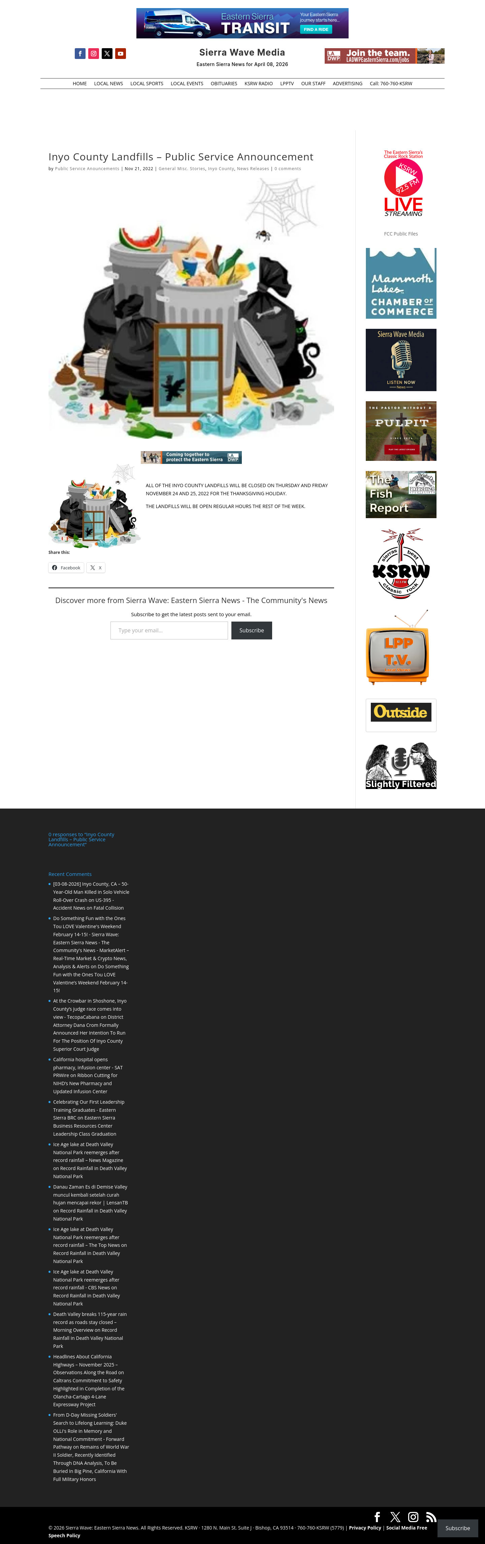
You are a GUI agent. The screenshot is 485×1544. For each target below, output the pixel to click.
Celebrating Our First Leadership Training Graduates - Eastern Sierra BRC (89, 1109)
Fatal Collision (109, 907)
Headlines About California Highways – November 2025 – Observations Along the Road (85, 1364)
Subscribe (251, 630)
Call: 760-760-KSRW (391, 84)
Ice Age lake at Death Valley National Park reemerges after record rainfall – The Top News (86, 1236)
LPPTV (287, 84)
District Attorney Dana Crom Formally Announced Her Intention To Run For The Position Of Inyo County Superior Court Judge (89, 1032)
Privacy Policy (365, 1527)
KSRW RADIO (259, 84)
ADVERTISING (348, 84)
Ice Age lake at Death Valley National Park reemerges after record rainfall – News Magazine (88, 1151)
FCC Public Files (401, 233)
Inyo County (221, 168)
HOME (80, 84)
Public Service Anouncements (87, 168)
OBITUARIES (224, 84)
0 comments (287, 168)
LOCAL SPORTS (146, 84)
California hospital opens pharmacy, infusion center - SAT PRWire (88, 1066)
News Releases (253, 168)
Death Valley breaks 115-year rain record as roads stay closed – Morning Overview (90, 1321)
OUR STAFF (313, 84)
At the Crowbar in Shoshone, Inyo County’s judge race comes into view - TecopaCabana (90, 1008)
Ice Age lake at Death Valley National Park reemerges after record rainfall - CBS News (86, 1279)
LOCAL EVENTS (187, 84)
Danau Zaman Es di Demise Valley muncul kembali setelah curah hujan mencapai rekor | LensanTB (90, 1194)
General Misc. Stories (182, 168)
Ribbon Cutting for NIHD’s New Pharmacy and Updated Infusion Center (85, 1082)
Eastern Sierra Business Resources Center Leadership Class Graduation (84, 1125)
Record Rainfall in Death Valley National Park (88, 1337)
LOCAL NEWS (108, 84)
